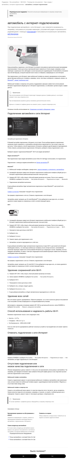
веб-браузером (13, 34)
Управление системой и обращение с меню (42, 109)
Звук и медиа (48, 2)
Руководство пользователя (35, 2)
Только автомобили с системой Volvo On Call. (22, 439)
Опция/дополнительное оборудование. (21, 433)
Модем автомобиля (42, 162)
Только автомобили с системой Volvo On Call (22, 437)
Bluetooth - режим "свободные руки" (18, 80)
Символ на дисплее (13, 191)
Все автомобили (14, 2)
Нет (52, 456)
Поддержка (5, 2)
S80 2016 (23, 2)
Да (23, 456)
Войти (11, 15)
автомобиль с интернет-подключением (13, 4)
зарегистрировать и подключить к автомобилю (51, 169)
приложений (31, 32)
